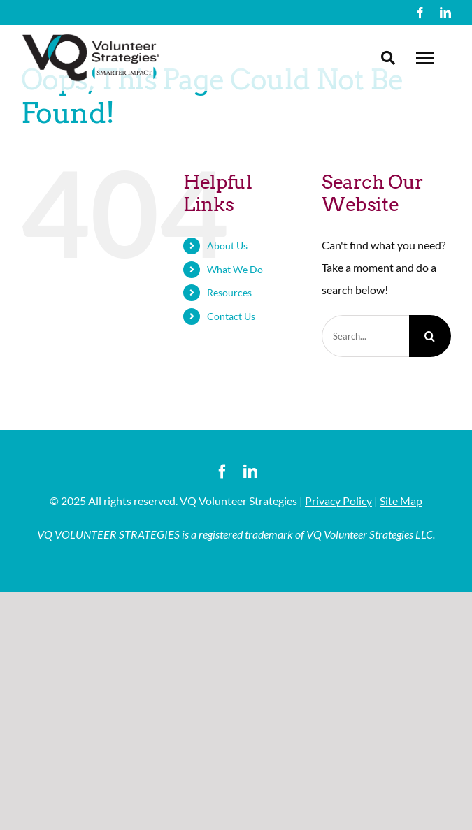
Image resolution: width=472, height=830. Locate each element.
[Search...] (365, 336)
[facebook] (420, 12)
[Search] (430, 336)
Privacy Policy (338, 500)
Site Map (401, 500)
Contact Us (231, 316)
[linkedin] (445, 12)
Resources (229, 292)
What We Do (235, 269)
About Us (227, 246)
